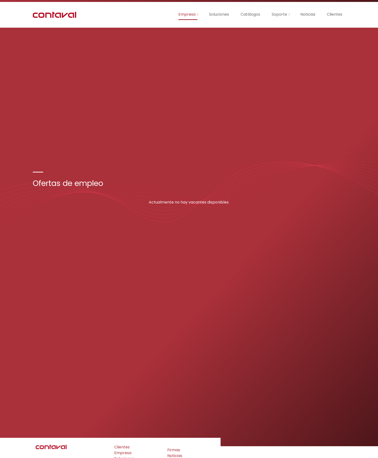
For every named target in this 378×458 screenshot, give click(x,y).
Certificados (125, 427)
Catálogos (250, 14)
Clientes (334, 14)
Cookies (61, 450)
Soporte (279, 14)
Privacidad (43, 450)
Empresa (187, 14)
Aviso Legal (79, 450)
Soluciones (219, 14)
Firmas (173, 412)
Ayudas (121, 432)
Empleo (174, 424)
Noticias (307, 14)
